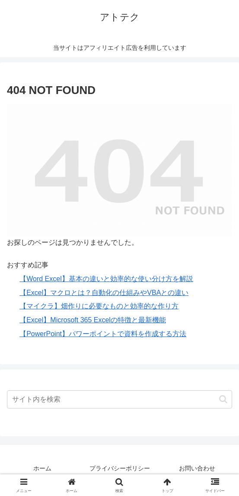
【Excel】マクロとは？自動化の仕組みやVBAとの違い (103, 292)
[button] (223, 399)
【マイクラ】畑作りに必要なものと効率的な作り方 (98, 306)
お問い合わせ (197, 468)
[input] (119, 399)
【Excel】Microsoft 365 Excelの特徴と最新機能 (92, 320)
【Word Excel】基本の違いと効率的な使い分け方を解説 (106, 278)
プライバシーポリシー (119, 468)
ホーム (42, 468)
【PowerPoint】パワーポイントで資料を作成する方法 (102, 333)
